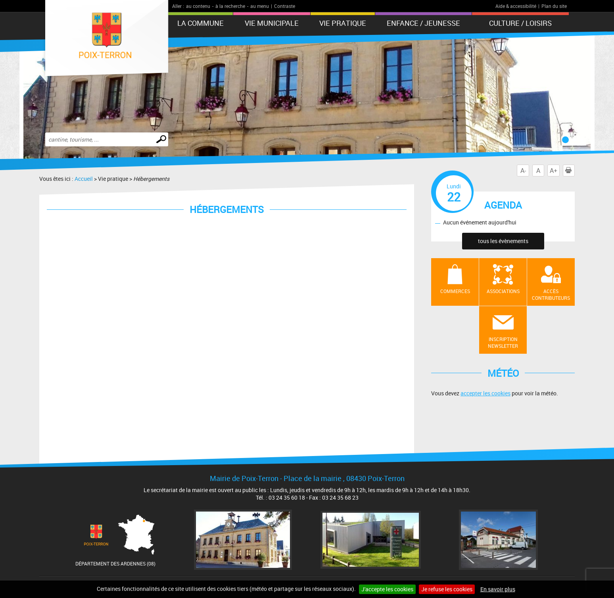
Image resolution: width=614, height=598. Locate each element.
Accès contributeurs (551, 294)
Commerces (455, 291)
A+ (553, 170)
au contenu (198, 6)
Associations (503, 291)
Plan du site (554, 6)
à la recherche (230, 6)
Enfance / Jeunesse (423, 23)
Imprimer (570, 170)
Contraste (284, 6)
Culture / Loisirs (520, 23)
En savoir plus (497, 589)
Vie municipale (272, 23)
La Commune (200, 23)
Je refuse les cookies (446, 589)
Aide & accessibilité (515, 6)
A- (523, 170)
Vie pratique (342, 23)
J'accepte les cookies (387, 589)
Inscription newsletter (503, 342)
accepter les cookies (485, 393)
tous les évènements (503, 241)
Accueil (84, 178)
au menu (259, 6)
